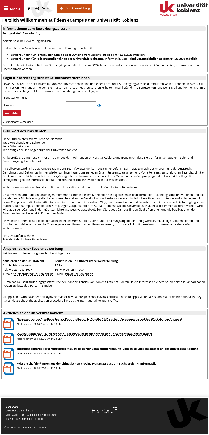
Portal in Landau (41, 285)
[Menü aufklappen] (12, 8)
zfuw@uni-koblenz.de (79, 274)
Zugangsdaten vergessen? (18, 122)
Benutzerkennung (15, 97)
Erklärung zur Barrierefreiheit (24, 418)
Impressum (11, 406)
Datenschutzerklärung (19, 410)
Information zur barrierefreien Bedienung (31, 414)
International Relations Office (98, 300)
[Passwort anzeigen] (99, 105)
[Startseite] (29, 8)
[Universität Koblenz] (183, 8)
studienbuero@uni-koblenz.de (33, 274)
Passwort (9, 105)
